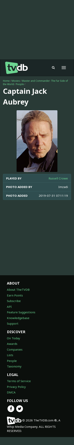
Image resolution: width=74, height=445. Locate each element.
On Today (13, 338)
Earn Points (15, 295)
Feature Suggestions (21, 312)
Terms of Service (19, 381)
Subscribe (14, 301)
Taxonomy (14, 366)
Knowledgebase (18, 318)
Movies (16, 80)
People (20, 84)
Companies (14, 349)
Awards (12, 344)
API (9, 307)
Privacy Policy (16, 387)
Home (6, 80)
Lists (10, 355)
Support (12, 323)
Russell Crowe (58, 178)
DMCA (11, 392)
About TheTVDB (18, 290)
